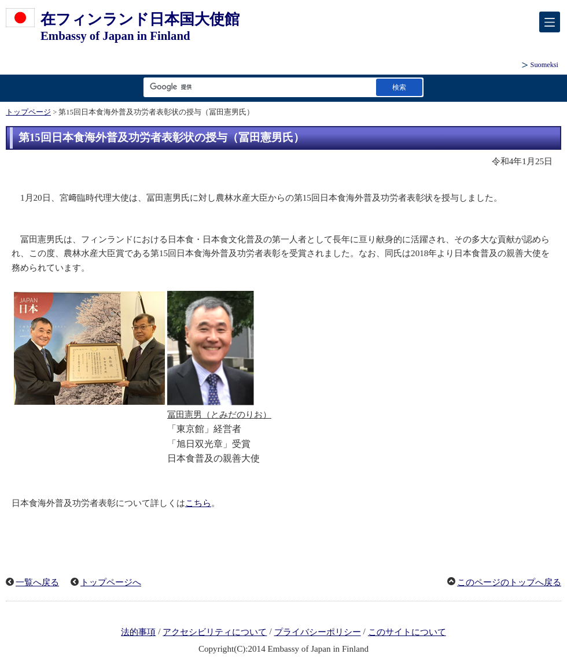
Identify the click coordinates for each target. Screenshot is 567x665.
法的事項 (138, 632)
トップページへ (110, 582)
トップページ (28, 112)
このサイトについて (407, 632)
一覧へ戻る (37, 582)
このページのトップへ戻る (509, 582)
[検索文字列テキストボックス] (257, 87)
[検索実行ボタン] (399, 87)
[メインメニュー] (549, 22)
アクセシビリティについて (215, 632)
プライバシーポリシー (317, 632)
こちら (198, 503)
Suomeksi (544, 65)
